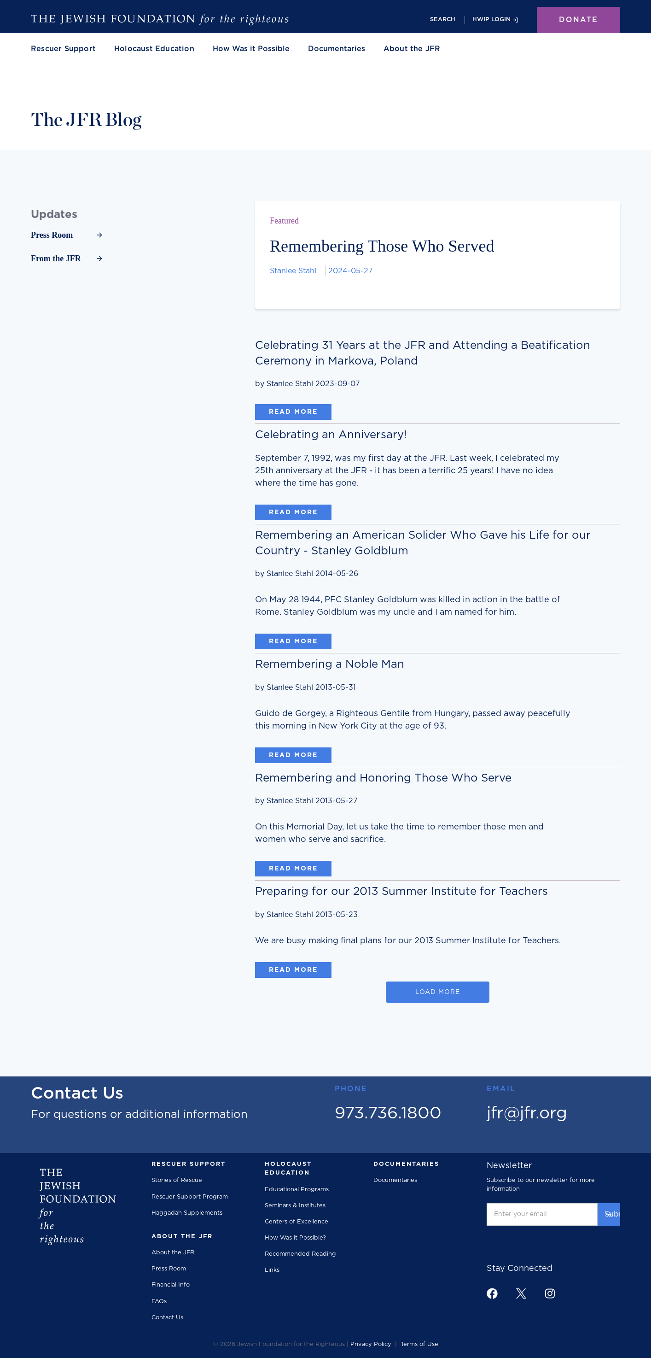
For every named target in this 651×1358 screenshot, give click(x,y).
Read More (293, 412)
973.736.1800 (388, 1113)
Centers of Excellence (296, 1222)
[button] (63, 49)
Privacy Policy (370, 1344)
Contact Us (167, 1318)
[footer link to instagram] (550, 1293)
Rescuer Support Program (189, 1197)
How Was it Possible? (295, 1238)
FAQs (159, 1302)
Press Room (168, 1269)
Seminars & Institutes (295, 1206)
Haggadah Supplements (186, 1213)
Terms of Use (419, 1344)
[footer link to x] (521, 1293)
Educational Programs (297, 1190)
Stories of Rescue (176, 1180)
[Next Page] (437, 992)
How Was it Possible (251, 49)
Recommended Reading (300, 1254)
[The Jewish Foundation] (160, 19)
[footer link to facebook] (492, 1293)
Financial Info (170, 1285)
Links (272, 1270)
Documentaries (336, 49)
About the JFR (172, 1253)
